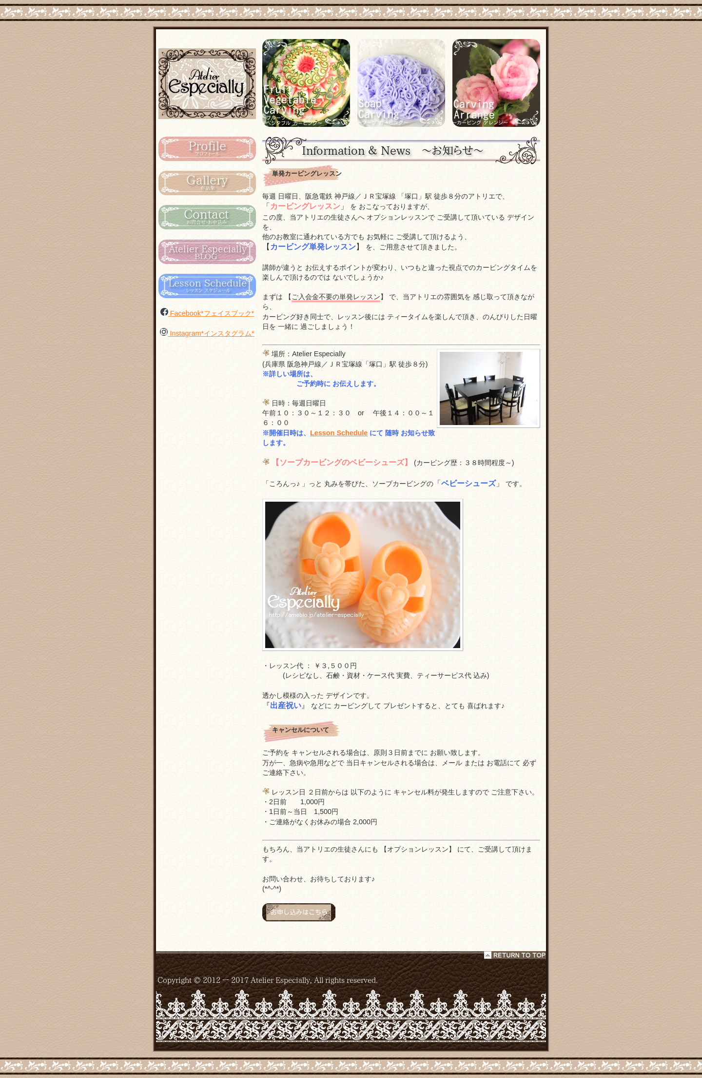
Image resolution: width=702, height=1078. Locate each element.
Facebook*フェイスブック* (207, 313)
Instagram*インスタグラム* (207, 333)
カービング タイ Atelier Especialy (207, 83)
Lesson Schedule (339, 433)
